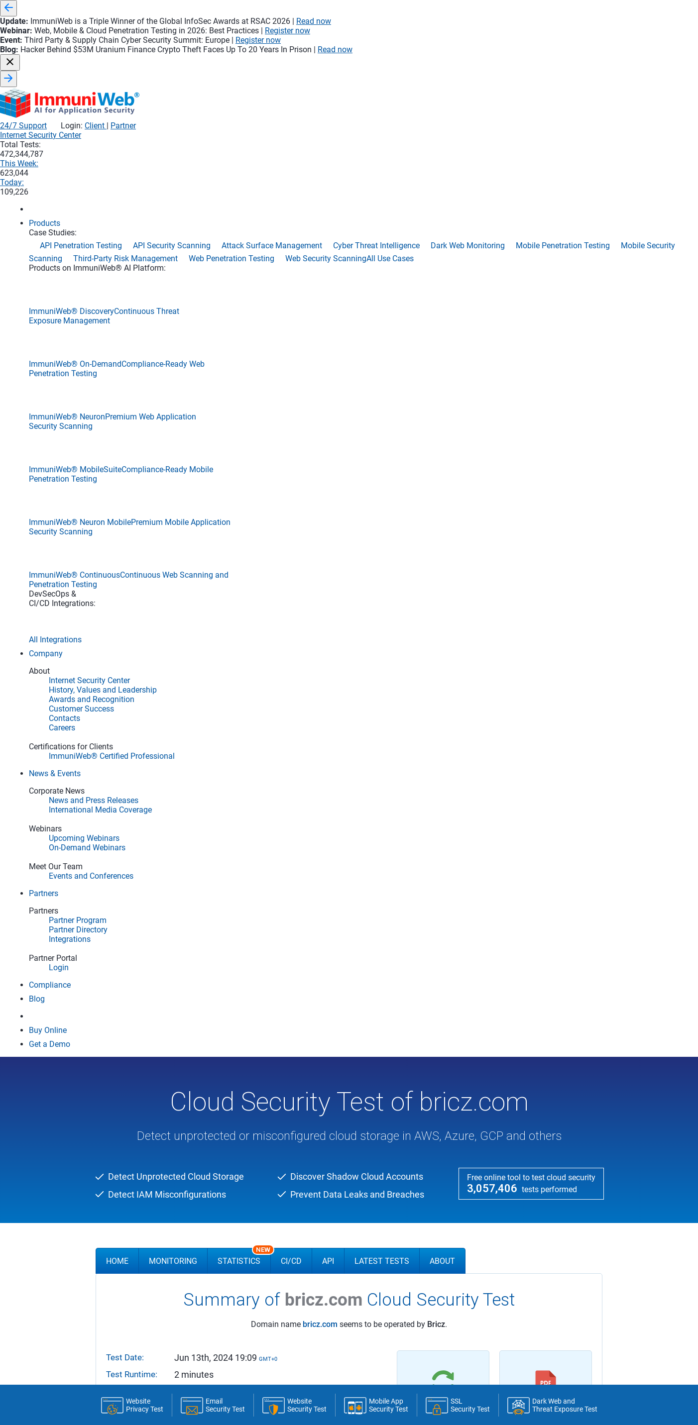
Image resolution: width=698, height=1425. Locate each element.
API (328, 301)
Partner (585, 39)
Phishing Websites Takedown (514, 1203)
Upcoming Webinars (238, 1124)
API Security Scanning (503, 988)
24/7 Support (485, 39)
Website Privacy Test (132, 1150)
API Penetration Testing (506, 976)
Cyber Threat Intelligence (507, 1119)
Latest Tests (381, 301)
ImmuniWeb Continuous (139, 1050)
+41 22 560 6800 (251, 1317)
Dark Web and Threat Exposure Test (154, 1174)
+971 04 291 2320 (549, 1317)
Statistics (244, 297)
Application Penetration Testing (517, 1000)
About (442, 301)
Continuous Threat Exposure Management (534, 1108)
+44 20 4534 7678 (350, 1317)
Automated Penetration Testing (517, 1036)
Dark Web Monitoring (502, 1131)
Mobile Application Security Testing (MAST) (365, 1024)
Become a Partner (328, 1136)
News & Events (236, 1061)
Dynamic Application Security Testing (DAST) (367, 1012)
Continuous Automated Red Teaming (525, 1072)
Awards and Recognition (245, 1000)
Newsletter (143, 1328)
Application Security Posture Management (533, 1012)
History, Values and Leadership (254, 988)
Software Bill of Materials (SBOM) (351, 1060)
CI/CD (291, 301)
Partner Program (327, 1112)
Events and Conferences (244, 1100)
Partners (318, 1097)
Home (117, 301)
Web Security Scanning (505, 1251)
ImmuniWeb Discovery (136, 978)
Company (226, 961)
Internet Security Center (374, 61)
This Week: (504, 61)
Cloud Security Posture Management (525, 1060)
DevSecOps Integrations (137, 1062)
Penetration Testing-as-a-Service (518, 1191)
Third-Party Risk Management (515, 1215)
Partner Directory (327, 1124)
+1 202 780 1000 (450, 1317)
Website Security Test (133, 1138)
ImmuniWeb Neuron (133, 993)
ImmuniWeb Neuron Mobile (144, 1007)
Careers (220, 1036)
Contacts (222, 1024)
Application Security (338, 961)
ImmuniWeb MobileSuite (139, 1035)
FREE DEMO (349, 831)
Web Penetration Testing (507, 1239)
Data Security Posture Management (524, 1143)
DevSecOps (319, 1072)
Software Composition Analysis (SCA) (357, 1048)
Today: (563, 61)
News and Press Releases (246, 1076)
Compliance (119, 1074)
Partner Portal (323, 1148)
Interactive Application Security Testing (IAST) (369, 1000)
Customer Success (236, 1012)
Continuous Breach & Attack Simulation (529, 1084)
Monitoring (173, 301)
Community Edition (137, 1099)
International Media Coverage (252, 1088)
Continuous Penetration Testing (518, 1096)
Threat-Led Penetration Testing (517, 1227)
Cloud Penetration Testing (509, 1048)
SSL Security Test (127, 1114)
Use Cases (490, 961)
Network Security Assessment (515, 1179)
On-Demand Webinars (241, 1112)
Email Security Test (129, 1126)
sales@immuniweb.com (251, 1328)
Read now (492, 8)
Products (118, 961)
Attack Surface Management (514, 1024)
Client (557, 39)
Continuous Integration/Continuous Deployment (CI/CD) (385, 976)
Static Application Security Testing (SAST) (362, 1036)
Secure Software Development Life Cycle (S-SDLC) (375, 988)
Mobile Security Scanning (508, 1167)
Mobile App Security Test (137, 1162)
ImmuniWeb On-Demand (140, 1021)
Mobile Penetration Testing (510, 1155)
